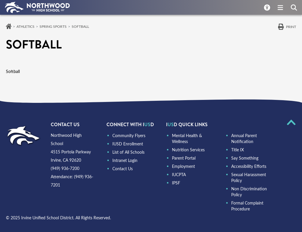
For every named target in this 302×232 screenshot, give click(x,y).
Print (291, 26)
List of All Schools (128, 152)
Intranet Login (124, 160)
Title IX (237, 149)
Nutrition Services (188, 149)
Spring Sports (53, 26)
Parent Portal (184, 158)
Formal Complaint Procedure (247, 206)
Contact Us (122, 168)
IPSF (176, 183)
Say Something (244, 158)
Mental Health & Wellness (187, 138)
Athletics (26, 26)
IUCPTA (179, 174)
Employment (183, 166)
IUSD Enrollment (127, 144)
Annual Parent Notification (244, 138)
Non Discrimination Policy (249, 191)
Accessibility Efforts (248, 166)
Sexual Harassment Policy (248, 177)
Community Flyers (128, 135)
